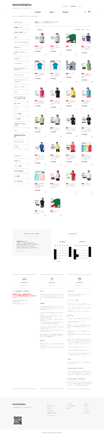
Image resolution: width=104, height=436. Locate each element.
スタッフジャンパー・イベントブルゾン (19, 92)
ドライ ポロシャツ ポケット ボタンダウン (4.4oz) (86, 185)
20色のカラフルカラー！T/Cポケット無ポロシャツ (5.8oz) (55, 47)
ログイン (80, 6)
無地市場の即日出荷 (19, 155)
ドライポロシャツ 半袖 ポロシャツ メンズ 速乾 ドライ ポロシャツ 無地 (71, 129)
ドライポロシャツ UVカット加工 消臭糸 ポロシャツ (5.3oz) (70, 102)
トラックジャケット (19, 83)
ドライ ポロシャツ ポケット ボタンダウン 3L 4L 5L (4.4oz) (40, 212)
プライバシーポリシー (55, 415)
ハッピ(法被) (18, 137)
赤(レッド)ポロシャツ (38, 16)
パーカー (17, 64)
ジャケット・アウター (19, 101)
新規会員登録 (72, 6)
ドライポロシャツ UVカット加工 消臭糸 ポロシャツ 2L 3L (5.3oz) (86, 102)
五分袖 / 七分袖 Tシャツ (20, 34)
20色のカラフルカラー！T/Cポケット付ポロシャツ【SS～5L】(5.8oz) (40, 47)
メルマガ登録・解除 (73, 405)
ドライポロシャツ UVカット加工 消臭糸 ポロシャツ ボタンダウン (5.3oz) (39, 102)
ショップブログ (72, 403)
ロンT (16, 40)
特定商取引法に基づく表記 (56, 412)
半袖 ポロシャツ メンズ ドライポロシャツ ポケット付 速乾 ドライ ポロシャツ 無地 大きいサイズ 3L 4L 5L (40, 158)
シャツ (16, 125)
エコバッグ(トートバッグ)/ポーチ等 (20, 114)
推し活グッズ (18, 183)
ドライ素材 (17, 200)
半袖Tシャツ (18, 27)
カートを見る (88, 410)
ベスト (16, 108)
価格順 (82, 29)
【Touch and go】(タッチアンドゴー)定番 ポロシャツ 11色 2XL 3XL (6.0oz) (55, 74)
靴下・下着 (17, 120)
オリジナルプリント (19, 162)
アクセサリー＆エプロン (19, 143)
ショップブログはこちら (21, 251)
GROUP (52, 12)
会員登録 (87, 405)
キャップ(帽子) (19, 131)
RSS (70, 408)
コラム (16, 168)
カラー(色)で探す (21, 16)
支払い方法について (55, 410)
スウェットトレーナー (19, 58)
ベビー (16, 149)
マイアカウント (64, 6)
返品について (53, 408)
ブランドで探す (19, 189)
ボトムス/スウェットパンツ (20, 75)
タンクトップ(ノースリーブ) (20, 47)
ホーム (14, 16)
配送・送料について (55, 405)
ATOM (73, 408)
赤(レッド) (29, 16)
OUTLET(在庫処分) (20, 194)
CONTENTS (65, 12)
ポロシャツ (17, 53)
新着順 (87, 29)
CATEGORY (38, 12)
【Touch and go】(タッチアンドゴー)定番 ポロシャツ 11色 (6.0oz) (40, 74)
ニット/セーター (19, 69)
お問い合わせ (88, 412)
